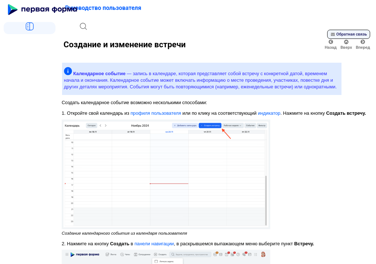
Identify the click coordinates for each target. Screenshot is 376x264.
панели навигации (154, 243)
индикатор (269, 113)
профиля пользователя (155, 113)
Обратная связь (348, 34)
